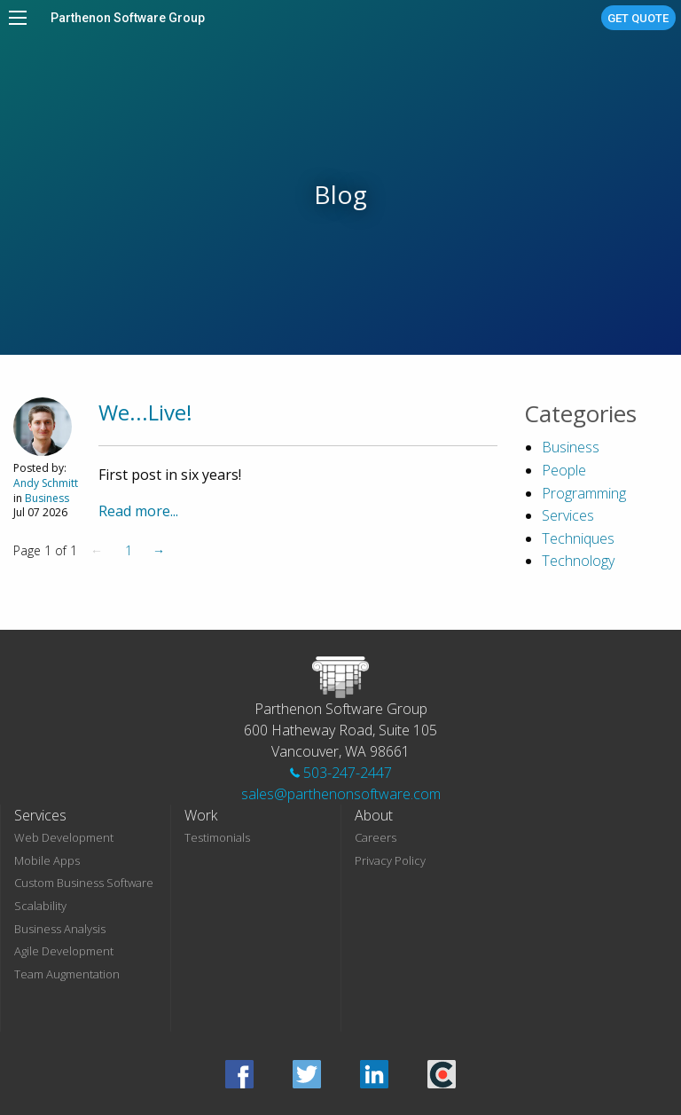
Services (568, 515)
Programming (584, 493)
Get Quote (638, 18)
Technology (578, 560)
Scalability (40, 906)
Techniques (578, 538)
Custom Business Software (83, 883)
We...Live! (145, 412)
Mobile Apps (47, 860)
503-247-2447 (341, 772)
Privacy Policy (390, 860)
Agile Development (64, 951)
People (564, 470)
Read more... (138, 511)
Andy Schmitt (45, 483)
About (374, 815)
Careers (375, 837)
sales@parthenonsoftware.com (341, 794)
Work (200, 815)
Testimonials (217, 837)
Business (47, 498)
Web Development (64, 837)
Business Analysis (60, 929)
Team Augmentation (67, 974)
